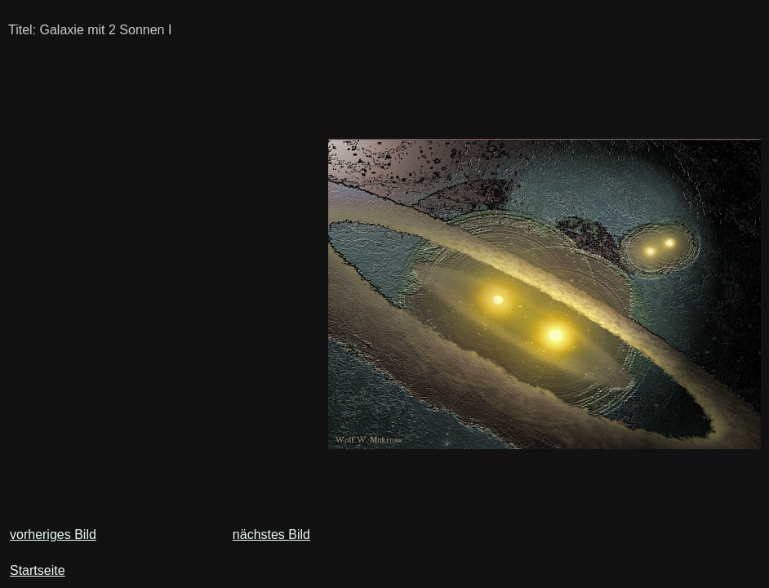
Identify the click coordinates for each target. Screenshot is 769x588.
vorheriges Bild (53, 534)
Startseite (37, 570)
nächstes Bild (271, 534)
